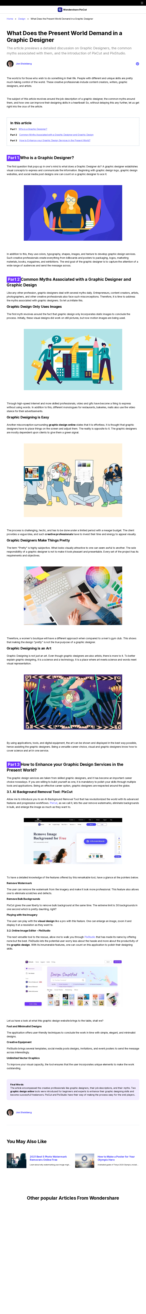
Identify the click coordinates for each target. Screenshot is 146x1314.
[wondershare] (5, 3)
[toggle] (142, 3)
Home (10, 18)
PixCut (53, 803)
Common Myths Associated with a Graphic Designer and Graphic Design (57, 134)
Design (22, 18)
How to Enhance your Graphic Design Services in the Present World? (56, 140)
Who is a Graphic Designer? (33, 129)
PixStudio (89, 936)
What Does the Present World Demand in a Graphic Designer (63, 18)
